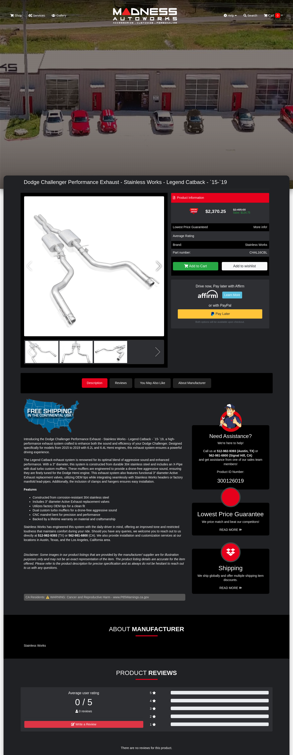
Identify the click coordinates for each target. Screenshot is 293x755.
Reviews (121, 383)
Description (94, 383)
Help (230, 15)
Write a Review (83, 724)
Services (37, 15)
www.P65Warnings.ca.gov (131, 597)
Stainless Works (256, 245)
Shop (16, 15)
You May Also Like (153, 383)
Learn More (232, 295)
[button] (159, 266)
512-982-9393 (47, 535)
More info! (260, 227)
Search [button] (250, 15)
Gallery (59, 15)
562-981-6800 (78, 535)
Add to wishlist (244, 266)
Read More (230, 529)
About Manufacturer (192, 383)
